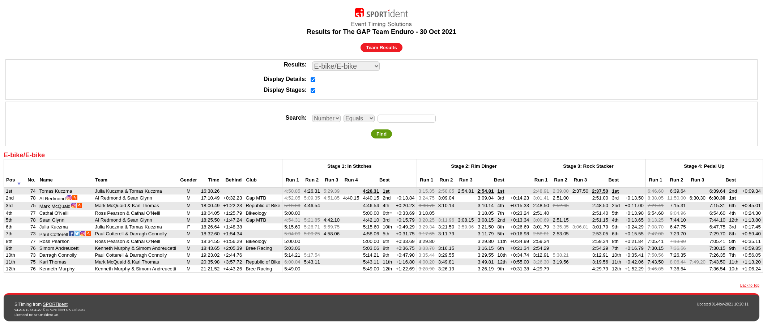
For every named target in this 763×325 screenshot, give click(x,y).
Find (381, 134)
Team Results (381, 47)
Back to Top (749, 285)
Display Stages (284, 90)
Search (294, 118)
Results (294, 64)
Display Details (284, 79)
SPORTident (55, 304)
